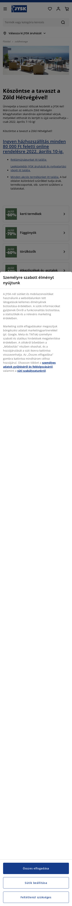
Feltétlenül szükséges (36, 897)
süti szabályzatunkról (31, 371)
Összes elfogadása (36, 868)
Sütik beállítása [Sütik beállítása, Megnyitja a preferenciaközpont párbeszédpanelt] (36, 883)
